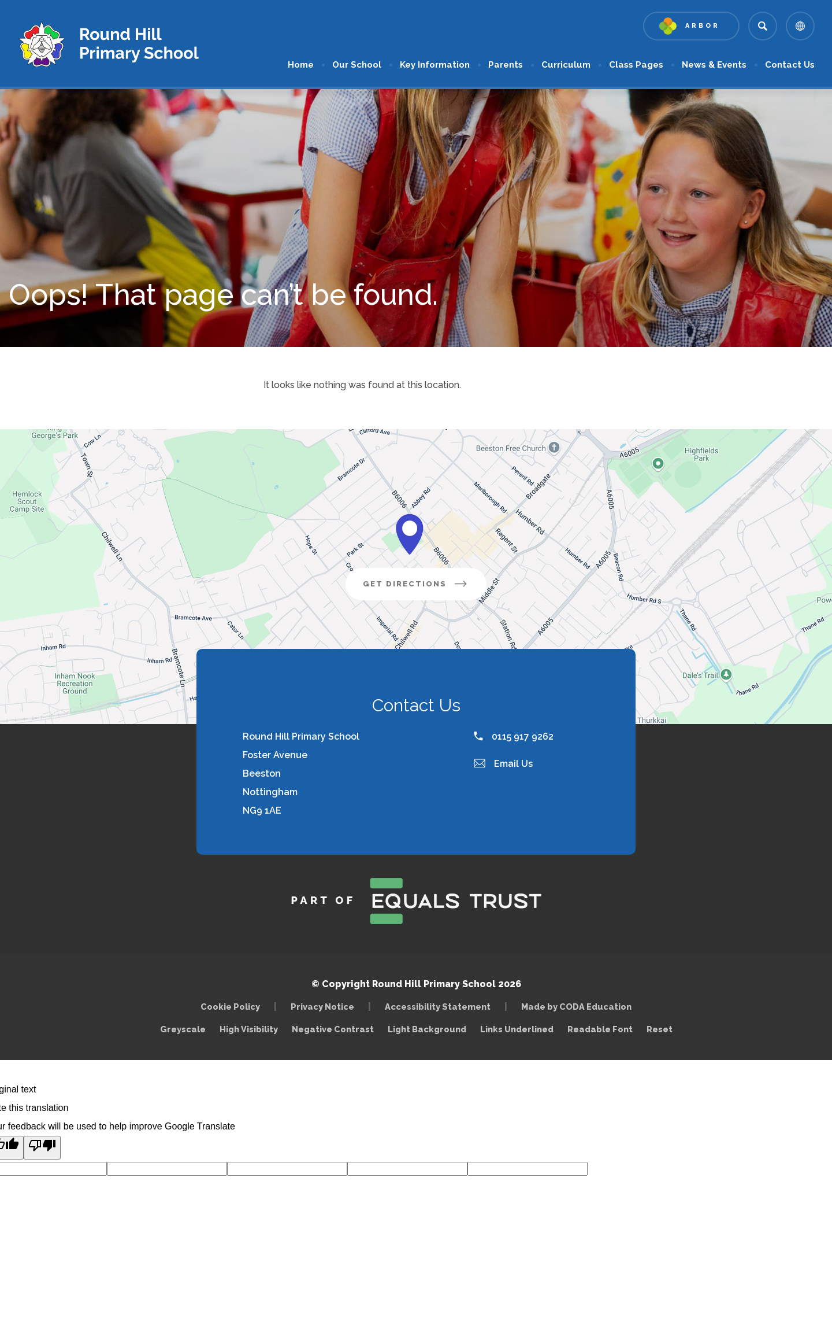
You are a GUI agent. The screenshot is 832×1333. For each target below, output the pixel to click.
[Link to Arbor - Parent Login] (691, 26)
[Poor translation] (42, 1148)
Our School (356, 65)
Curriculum (565, 65)
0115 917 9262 (514, 736)
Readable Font (600, 1029)
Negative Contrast (333, 1029)
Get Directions (424, 588)
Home (301, 65)
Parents (505, 65)
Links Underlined (517, 1029)
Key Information (435, 65)
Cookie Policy (230, 1006)
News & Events (714, 65)
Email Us (503, 763)
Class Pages (636, 65)
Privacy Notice (322, 1006)
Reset (660, 1029)
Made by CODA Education (579, 1006)
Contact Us (790, 65)
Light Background (427, 1029)
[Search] (762, 26)
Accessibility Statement (438, 1006)
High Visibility (249, 1029)
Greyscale (183, 1029)
